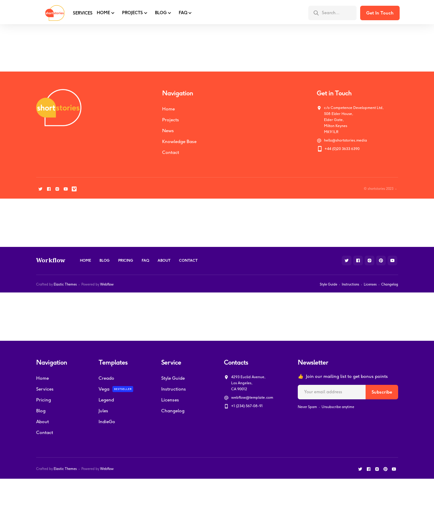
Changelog (389, 284)
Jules (103, 411)
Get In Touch (380, 13)
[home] (50, 13)
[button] (105, 13)
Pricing (125, 260)
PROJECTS (132, 12)
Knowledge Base (179, 141)
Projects (170, 120)
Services (45, 389)
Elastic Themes (65, 284)
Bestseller (123, 389)
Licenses (370, 284)
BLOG (161, 12)
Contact (170, 152)
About (164, 260)
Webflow (107, 284)
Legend (106, 400)
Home (103, 12)
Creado (106, 378)
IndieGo (107, 421)
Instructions (350, 284)
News (168, 130)
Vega (104, 389)
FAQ (183, 12)
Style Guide (328, 284)
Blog (104, 260)
